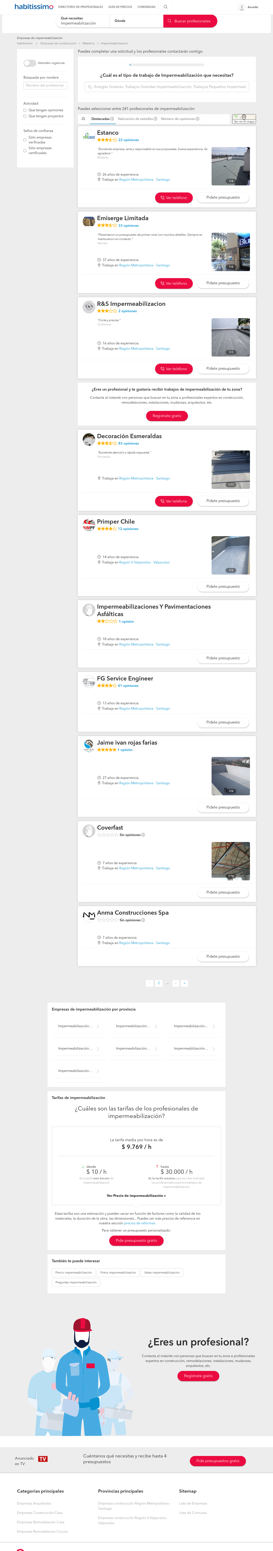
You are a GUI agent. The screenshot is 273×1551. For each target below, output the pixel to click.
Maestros (89, 43)
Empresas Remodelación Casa (40, 1522)
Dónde (120, 21)
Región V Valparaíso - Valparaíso (144, 562)
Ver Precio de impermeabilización (135, 1196)
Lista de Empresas (193, 1503)
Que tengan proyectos (46, 116)
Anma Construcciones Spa (133, 913)
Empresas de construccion (58, 43)
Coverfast (110, 828)
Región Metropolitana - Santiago (144, 180)
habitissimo (25, 43)
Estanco (108, 133)
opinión (126, 622)
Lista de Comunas (193, 1513)
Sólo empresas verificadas (40, 140)
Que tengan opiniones (46, 110)
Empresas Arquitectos (34, 1503)
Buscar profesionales (189, 21)
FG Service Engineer (125, 679)
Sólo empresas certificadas (40, 151)
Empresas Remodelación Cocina (42, 1532)
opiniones (128, 140)
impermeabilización (73, 1272)
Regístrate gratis (198, 1376)
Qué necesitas (72, 18)
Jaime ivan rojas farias (127, 743)
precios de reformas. (140, 1223)
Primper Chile (116, 522)
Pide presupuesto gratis (136, 1241)
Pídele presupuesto (223, 197)
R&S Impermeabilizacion (131, 304)
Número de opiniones (178, 119)
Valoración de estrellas (135, 119)
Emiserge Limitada (122, 219)
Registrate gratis (167, 416)
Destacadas (100, 119)
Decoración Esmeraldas (129, 437)
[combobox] (83, 20)
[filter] (24, 110)
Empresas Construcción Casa (39, 1513)
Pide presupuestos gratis (217, 1461)
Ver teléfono (174, 198)
